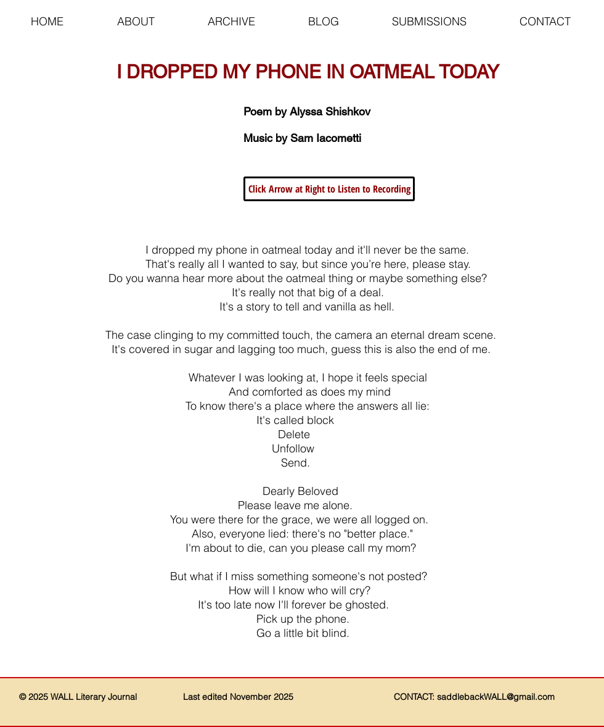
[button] (329, 189)
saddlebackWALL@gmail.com (496, 696)
